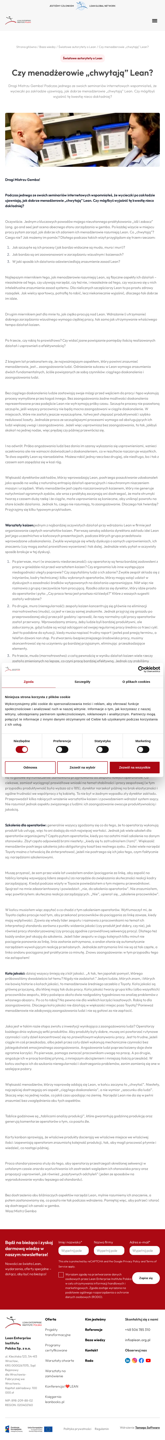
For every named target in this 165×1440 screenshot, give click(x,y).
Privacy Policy (131, 1261)
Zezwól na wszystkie (134, 767)
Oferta (50, 1319)
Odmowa (30, 767)
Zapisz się (146, 1278)
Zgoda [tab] (29, 681)
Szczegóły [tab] (82, 681)
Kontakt (91, 1350)
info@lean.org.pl (137, 1340)
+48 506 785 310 (137, 1329)
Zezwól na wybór (82, 767)
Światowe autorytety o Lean (82, 58)
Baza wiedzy (95, 1340)
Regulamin (102, 1429)
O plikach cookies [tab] (136, 681)
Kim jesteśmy (95, 1319)
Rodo (89, 1360)
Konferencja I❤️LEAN (61, 1386)
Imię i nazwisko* (70, 1242)
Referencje (93, 1329)
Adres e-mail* (140, 1242)
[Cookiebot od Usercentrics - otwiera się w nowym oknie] (141, 669)
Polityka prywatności (77, 1429)
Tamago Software (147, 1427)
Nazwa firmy (103, 1242)
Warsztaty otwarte (59, 1360)
